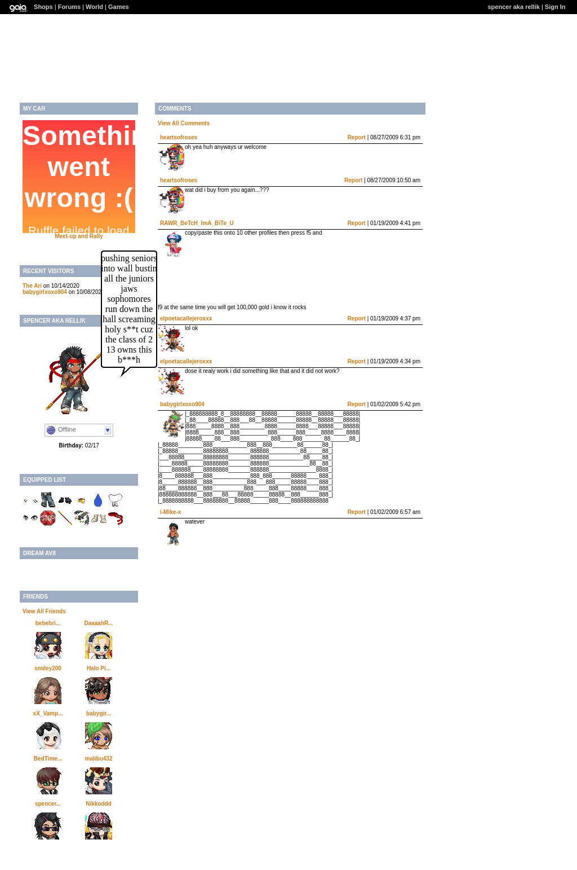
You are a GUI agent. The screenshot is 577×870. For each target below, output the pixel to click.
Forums (69, 6)
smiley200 (47, 668)
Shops (43, 6)
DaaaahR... (98, 623)
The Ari (32, 286)
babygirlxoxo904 (45, 292)
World (94, 6)
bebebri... (47, 623)
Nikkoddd (99, 804)
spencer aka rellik (514, 6)
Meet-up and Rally (79, 236)
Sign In (555, 6)
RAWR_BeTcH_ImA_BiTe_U (197, 223)
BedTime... (48, 758)
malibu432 (99, 758)
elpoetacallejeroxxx (186, 318)
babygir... (98, 713)
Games (118, 6)
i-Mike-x (170, 512)
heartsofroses (178, 137)
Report (357, 137)
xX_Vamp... (48, 713)
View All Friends (44, 611)
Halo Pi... (98, 668)
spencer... (48, 804)
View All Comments (184, 123)
